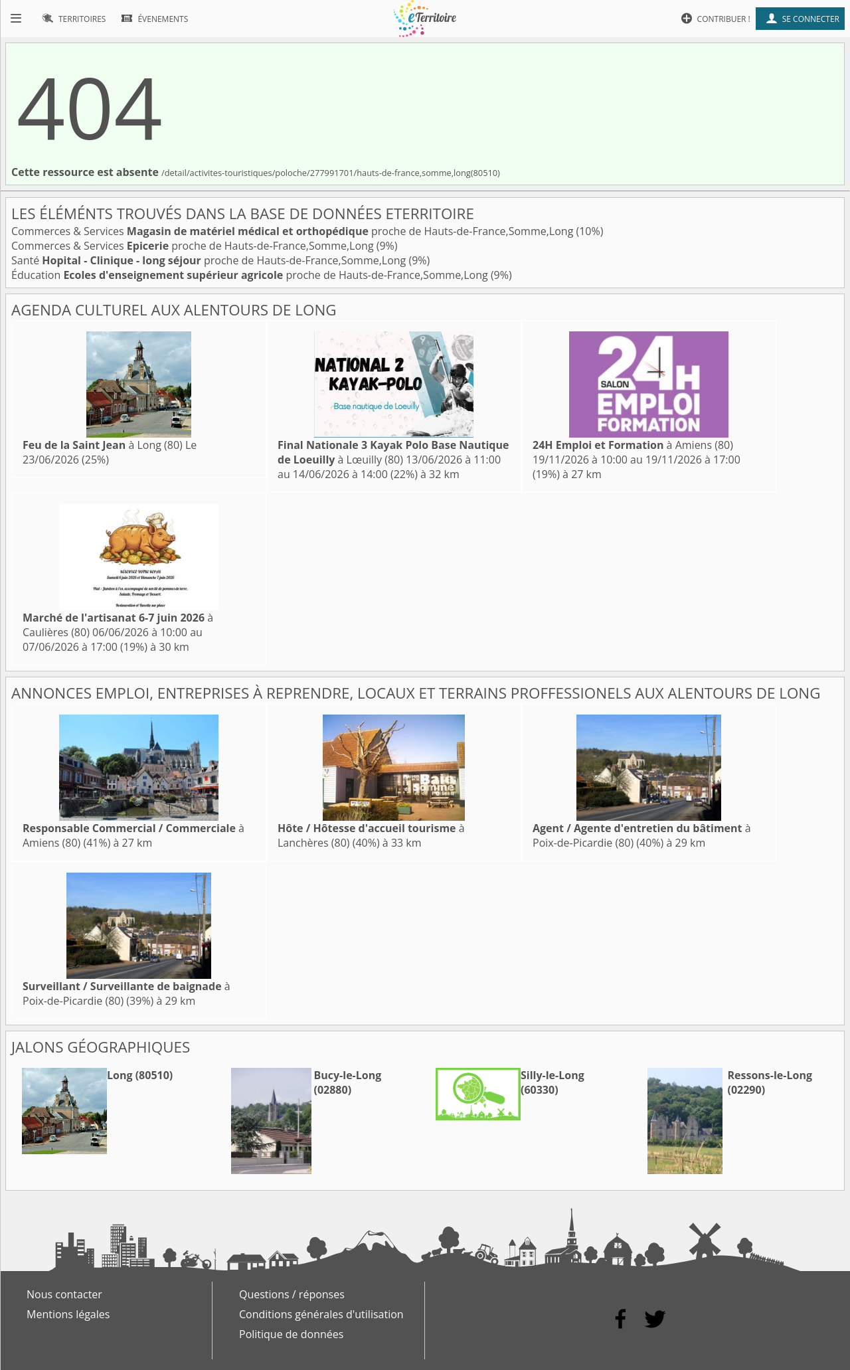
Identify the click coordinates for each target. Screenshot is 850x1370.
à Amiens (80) (633, 445)
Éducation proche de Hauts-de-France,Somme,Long (251, 275)
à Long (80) (103, 445)
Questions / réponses (292, 1294)
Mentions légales (68, 1314)
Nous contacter (64, 1294)
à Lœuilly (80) (393, 452)
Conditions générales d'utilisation (321, 1314)
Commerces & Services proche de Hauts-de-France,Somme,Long (293, 231)
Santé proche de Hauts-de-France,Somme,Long (209, 260)
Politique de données (291, 1334)
